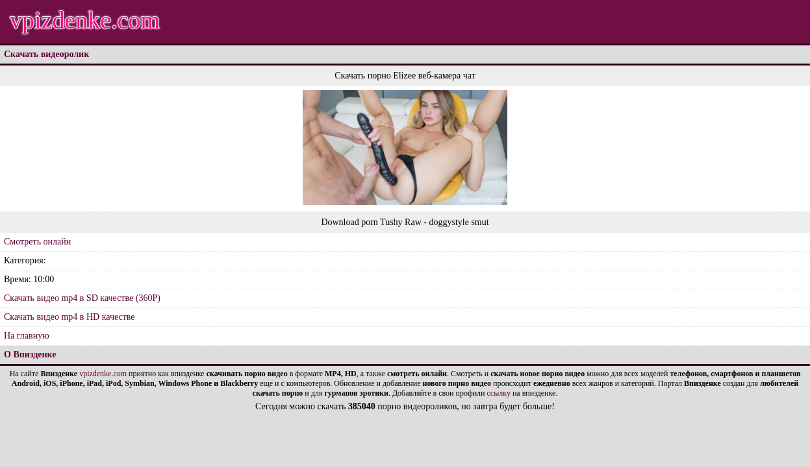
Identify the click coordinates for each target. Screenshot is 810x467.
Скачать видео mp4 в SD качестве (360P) (82, 298)
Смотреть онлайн (37, 241)
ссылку (499, 393)
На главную (26, 336)
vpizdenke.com (85, 20)
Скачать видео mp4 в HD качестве (69, 317)
